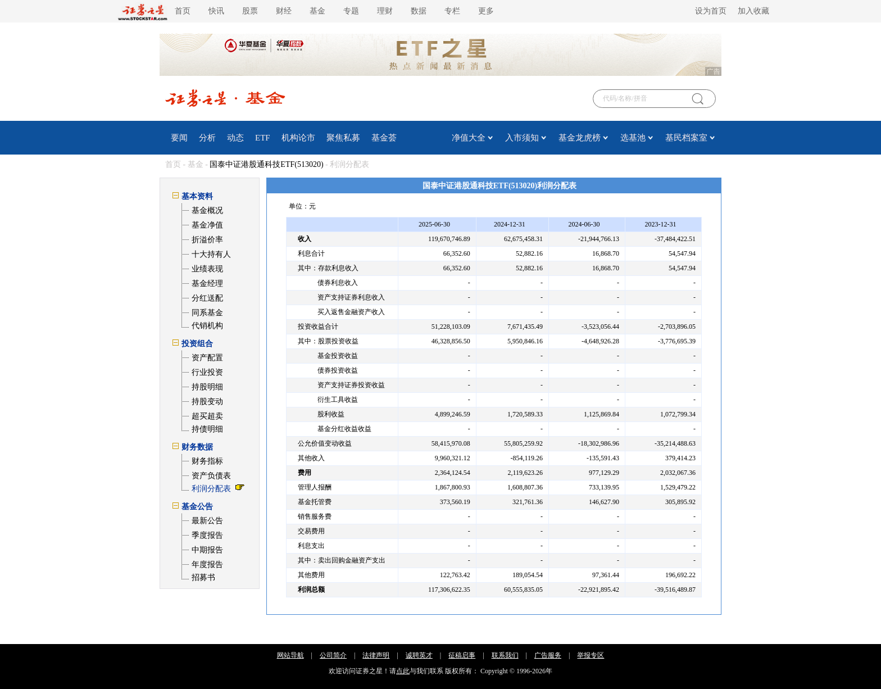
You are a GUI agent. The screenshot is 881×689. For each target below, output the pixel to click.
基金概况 (207, 210)
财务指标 (207, 461)
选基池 (633, 137)
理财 (385, 11)
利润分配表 (211, 488)
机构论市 (298, 137)
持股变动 (207, 401)
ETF (262, 137)
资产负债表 (211, 476)
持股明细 (207, 387)
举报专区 (590, 655)
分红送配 (207, 298)
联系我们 (505, 655)
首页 (182, 11)
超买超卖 (207, 416)
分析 (207, 137)
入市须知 (522, 137)
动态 (235, 137)
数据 (418, 11)
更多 (486, 11)
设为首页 (710, 11)
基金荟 (384, 137)
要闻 (179, 137)
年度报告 (207, 564)
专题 (351, 11)
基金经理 (207, 283)
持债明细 (207, 429)
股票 (250, 11)
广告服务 (547, 655)
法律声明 (375, 655)
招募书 (203, 577)
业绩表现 (207, 269)
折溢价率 (207, 239)
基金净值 (207, 225)
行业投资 (207, 372)
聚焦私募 (343, 137)
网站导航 (290, 655)
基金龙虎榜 (579, 137)
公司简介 (333, 655)
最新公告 (207, 520)
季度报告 (207, 535)
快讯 (216, 11)
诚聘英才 (419, 655)
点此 (403, 671)
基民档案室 (686, 137)
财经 (284, 11)
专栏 (452, 11)
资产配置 (207, 357)
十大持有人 (211, 254)
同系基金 (207, 313)
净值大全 (468, 137)
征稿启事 (461, 655)
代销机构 (207, 325)
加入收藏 (753, 11)
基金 (317, 11)
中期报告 (207, 550)
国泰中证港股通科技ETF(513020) (266, 164)
